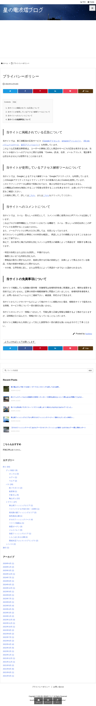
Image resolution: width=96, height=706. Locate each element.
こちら (32, 195)
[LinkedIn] (55, 91)
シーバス (11, 544)
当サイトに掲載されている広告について (22, 108)
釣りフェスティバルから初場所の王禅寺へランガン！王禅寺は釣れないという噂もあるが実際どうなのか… (47, 397)
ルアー (13, 477)
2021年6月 (8, 672)
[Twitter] (10, 91)
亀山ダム (14, 498)
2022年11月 (9, 623)
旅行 (6, 548)
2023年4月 (8, 609)
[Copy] (85, 91)
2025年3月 (8, 570)
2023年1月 (8, 616)
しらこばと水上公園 (18, 537)
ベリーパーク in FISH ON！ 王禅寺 (24, 509)
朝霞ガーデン (15, 527)
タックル (14, 474)
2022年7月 (8, 637)
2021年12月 (9, 658)
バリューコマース (11, 145)
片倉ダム (14, 495)
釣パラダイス (15, 488)
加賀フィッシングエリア (20, 534)
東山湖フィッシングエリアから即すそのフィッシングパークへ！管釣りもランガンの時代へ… (42, 417)
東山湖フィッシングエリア (21, 505)
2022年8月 (8, 634)
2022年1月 (8, 655)
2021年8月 (8, 669)
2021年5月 (8, 676)
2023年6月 (8, 602)
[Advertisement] (48, 39)
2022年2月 (8, 651)
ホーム (5, 63)
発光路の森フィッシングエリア (22, 512)
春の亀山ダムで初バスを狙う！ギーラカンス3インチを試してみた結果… (35, 387)
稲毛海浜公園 (15, 516)
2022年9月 (8, 630)
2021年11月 (9, 662)
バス (9, 484)
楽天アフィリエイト (30, 145)
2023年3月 (8, 613)
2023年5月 (8, 606)
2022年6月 (8, 641)
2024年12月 (9, 574)
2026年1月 (8, 567)
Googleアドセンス (51, 141)
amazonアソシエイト (71, 141)
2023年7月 (8, 599)
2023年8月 (8, 595)
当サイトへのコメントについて (19, 116)
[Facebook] (25, 91)
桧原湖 (13, 491)
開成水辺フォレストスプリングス (23, 541)
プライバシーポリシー (21, 63)
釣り (6, 467)
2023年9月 (8, 592)
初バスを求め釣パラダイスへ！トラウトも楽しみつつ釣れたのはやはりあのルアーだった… (42, 407)
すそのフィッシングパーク (21, 519)
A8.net (86, 141)
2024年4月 (8, 585)
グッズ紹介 (11, 470)
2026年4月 (8, 563)
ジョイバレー (15, 530)
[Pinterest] (40, 91)
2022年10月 (9, 627)
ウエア (13, 481)
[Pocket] (70, 91)
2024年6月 (8, 581)
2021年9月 (8, 665)
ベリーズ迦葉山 (16, 523)
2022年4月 (8, 644)
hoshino (88, 334)
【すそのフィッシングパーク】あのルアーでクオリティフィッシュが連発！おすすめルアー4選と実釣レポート (48, 427)
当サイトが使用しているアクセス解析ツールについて (28, 112)
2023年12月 (9, 588)
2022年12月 (9, 620)
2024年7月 (8, 577)
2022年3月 (8, 648)
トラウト (11, 502)
